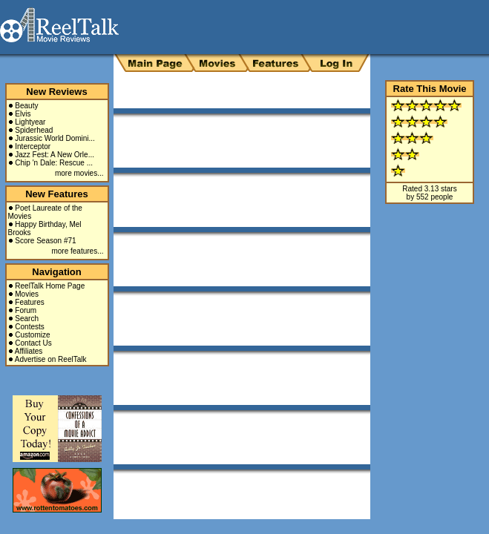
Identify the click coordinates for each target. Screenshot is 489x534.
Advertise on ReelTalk (51, 359)
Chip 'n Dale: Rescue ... (54, 163)
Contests (29, 327)
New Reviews (56, 91)
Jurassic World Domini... (55, 138)
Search (27, 318)
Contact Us (33, 343)
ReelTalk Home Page (50, 286)
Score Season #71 (45, 241)
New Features (56, 194)
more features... (77, 251)
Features (29, 302)
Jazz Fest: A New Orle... (54, 155)
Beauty (26, 106)
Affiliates (29, 351)
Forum (25, 310)
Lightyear (30, 122)
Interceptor (32, 146)
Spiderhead (34, 130)
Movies (27, 294)
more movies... (79, 173)
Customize (32, 335)
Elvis (22, 114)
